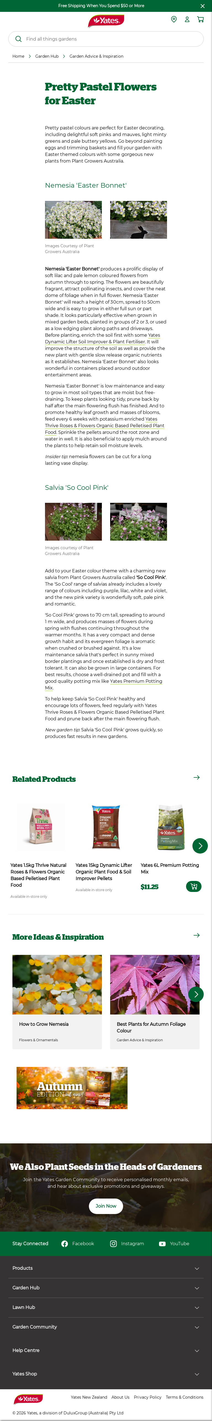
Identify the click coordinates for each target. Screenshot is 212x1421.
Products (105, 1268)
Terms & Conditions (184, 1397)
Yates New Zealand (89, 1397)
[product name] (40, 827)
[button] (196, 994)
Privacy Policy (147, 1397)
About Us (120, 1397)
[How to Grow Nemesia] (57, 984)
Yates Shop (105, 1374)
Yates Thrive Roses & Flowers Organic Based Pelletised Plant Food (105, 425)
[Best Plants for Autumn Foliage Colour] (155, 984)
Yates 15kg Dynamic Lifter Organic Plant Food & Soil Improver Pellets (104, 872)
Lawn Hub (105, 1307)
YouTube (174, 1244)
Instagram (127, 1244)
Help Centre (105, 1350)
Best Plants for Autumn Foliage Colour (151, 1028)
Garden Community (105, 1327)
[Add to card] (194, 886)
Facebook (77, 1244)
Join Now (106, 1206)
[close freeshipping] (203, 6)
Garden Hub (105, 1287)
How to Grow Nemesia (43, 1024)
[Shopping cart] (200, 19)
